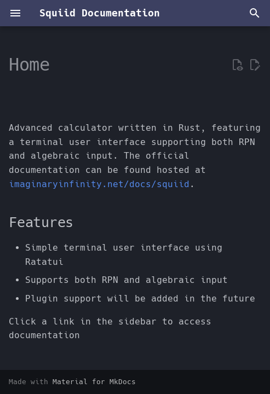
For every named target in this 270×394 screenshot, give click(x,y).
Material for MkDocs (94, 382)
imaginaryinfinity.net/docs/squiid (99, 184)
